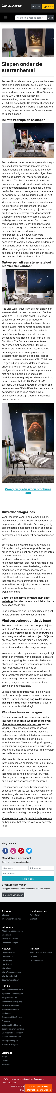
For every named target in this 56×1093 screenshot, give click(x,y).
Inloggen (5, 915)
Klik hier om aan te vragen (38, 1088)
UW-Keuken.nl (8, 960)
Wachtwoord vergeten (11, 919)
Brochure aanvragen (13, 895)
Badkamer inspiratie (10, 1005)
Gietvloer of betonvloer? (12, 1033)
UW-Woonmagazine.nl (11, 972)
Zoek (50, 17)
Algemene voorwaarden (12, 931)
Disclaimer (6, 935)
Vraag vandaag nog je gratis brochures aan (27, 818)
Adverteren (35, 915)
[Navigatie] (5, 17)
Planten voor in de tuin (11, 1037)
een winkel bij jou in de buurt (32, 632)
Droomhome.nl (36, 960)
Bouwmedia (39, 1079)
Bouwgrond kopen (10, 1040)
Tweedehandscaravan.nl (12, 990)
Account (36, 6)
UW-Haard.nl (7, 956)
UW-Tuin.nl (6, 964)
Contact (33, 919)
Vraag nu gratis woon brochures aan (28, 491)
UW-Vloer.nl (7, 968)
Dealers (5, 1060)
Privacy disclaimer (10, 939)
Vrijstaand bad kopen (11, 1025)
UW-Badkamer (8, 952)
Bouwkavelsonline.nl (10, 980)
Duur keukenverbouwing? (13, 1029)
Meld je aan (28, 878)
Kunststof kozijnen (10, 1044)
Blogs (4, 1056)
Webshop (6, 1064)
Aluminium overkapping (12, 1001)
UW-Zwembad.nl (9, 976)
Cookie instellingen (10, 943)
